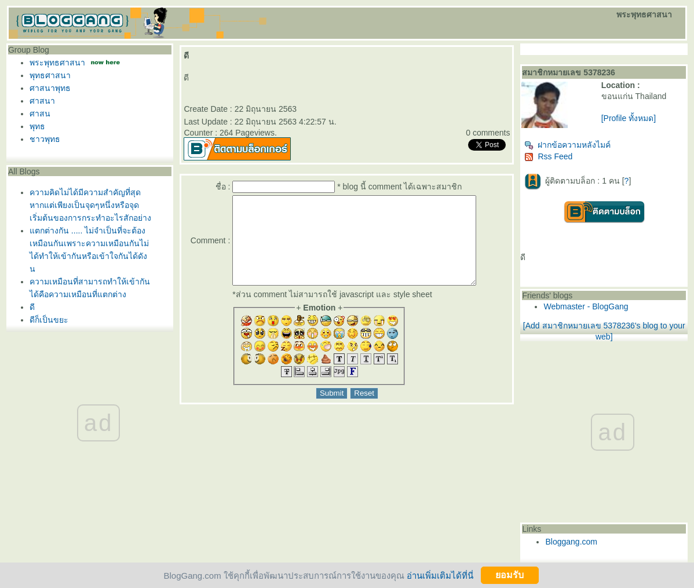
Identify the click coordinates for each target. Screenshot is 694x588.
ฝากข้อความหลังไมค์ (567, 144)
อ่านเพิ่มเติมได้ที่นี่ (440, 575)
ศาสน (40, 113)
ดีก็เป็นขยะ (49, 319)
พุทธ (37, 126)
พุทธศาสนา (50, 75)
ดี (32, 307)
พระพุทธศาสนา (57, 62)
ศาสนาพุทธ (50, 88)
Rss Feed (548, 156)
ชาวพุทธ (45, 139)
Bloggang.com (571, 541)
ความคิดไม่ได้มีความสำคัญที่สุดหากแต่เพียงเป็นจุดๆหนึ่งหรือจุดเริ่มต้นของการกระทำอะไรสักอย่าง (90, 205)
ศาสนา (42, 100)
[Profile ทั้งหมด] (628, 118)
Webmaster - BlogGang (585, 306)
